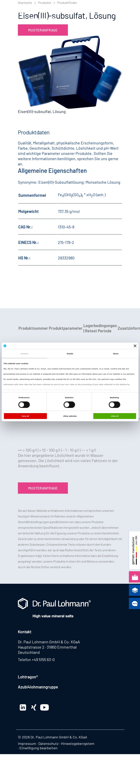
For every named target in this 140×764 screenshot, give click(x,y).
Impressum (27, 743)
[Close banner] (135, 345)
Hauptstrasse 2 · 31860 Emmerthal (47, 647)
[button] (118, 13)
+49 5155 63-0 (43, 659)
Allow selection (70, 416)
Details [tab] (70, 354)
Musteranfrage (43, 30)
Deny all (25, 416)
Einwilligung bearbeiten (38, 748)
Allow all (115, 416)
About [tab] (116, 354)
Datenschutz (48, 743)
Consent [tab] (24, 354)
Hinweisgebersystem (77, 743)
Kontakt (24, 631)
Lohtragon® (28, 676)
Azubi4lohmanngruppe (38, 686)
